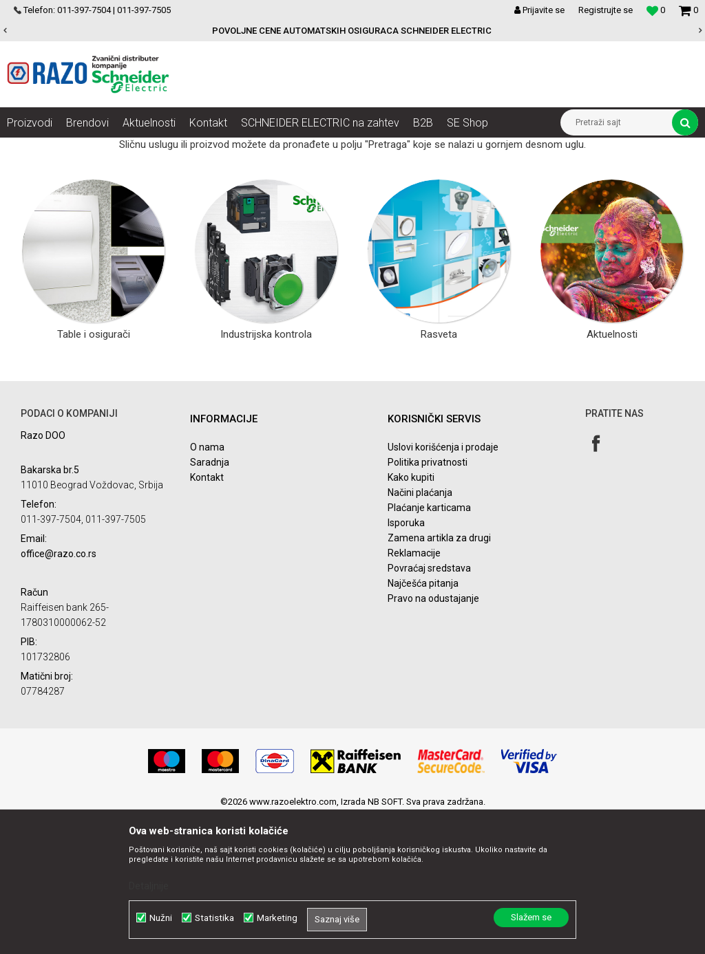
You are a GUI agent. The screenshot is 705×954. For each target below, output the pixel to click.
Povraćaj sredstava (429, 705)
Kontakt (207, 614)
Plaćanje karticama (429, 645)
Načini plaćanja (420, 630)
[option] (352, 31)
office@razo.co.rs (58, 691)
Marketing (277, 918)
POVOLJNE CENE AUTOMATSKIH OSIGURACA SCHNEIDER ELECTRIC (352, 30)
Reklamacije (414, 690)
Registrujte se (605, 10)
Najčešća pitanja (423, 720)
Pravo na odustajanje (433, 735)
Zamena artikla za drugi (439, 675)
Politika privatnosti (427, 599)
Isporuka (406, 660)
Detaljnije (149, 886)
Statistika (214, 918)
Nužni (160, 918)
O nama (207, 584)
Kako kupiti (411, 614)
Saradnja (209, 599)
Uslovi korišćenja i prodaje (443, 584)
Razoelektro (30, 148)
